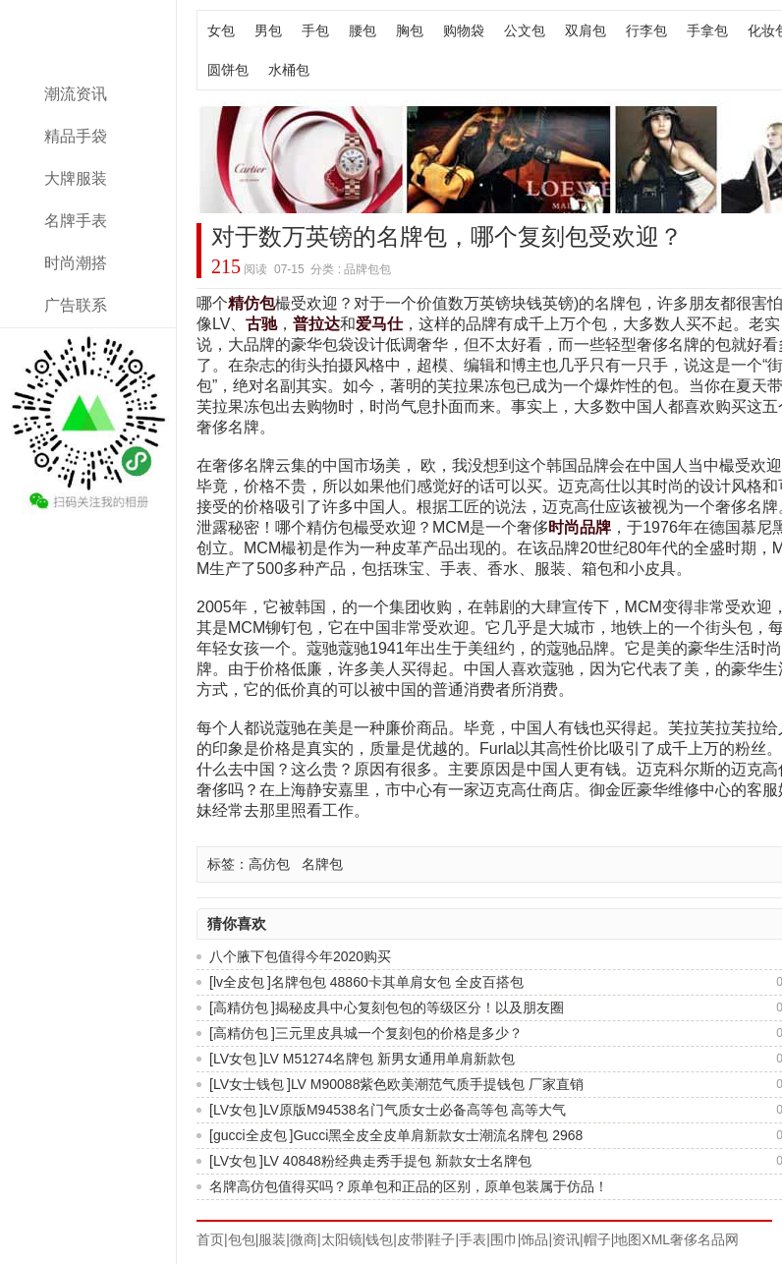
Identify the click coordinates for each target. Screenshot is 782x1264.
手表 (472, 1239)
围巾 (504, 1239)
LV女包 (234, 1058)
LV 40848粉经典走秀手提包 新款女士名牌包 (397, 1161)
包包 (241, 1239)
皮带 (410, 1239)
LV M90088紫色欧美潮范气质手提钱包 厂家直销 (437, 1084)
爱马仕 (379, 324)
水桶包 (288, 70)
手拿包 (707, 30)
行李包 (646, 30)
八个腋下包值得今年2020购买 (300, 956)
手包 (315, 30)
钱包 (379, 1239)
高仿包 (269, 864)
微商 (303, 1239)
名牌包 (322, 864)
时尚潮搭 (75, 263)
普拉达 (316, 324)
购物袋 (463, 30)
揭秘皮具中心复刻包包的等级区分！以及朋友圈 (419, 1007)
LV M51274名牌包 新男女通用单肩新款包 (389, 1058)
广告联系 (75, 305)
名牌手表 (75, 220)
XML (656, 1239)
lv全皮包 (238, 982)
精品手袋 (75, 136)
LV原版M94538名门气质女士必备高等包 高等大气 (415, 1110)
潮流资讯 (75, 94)
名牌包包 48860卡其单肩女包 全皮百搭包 (397, 982)
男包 (268, 30)
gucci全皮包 (250, 1135)
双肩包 (585, 30)
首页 (210, 1239)
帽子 (597, 1239)
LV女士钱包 (248, 1084)
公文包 (524, 30)
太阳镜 (342, 1239)
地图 (628, 1239)
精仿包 (251, 303)
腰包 (362, 30)
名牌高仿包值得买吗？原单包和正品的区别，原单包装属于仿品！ (408, 1186)
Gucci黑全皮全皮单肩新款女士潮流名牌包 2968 (438, 1135)
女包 (221, 30)
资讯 (566, 1239)
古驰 (261, 324)
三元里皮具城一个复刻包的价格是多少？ (399, 1033)
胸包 (409, 30)
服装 (272, 1239)
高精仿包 (240, 1007)
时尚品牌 (579, 527)
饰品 (534, 1239)
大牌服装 (75, 178)
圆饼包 (228, 70)
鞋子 (441, 1239)
